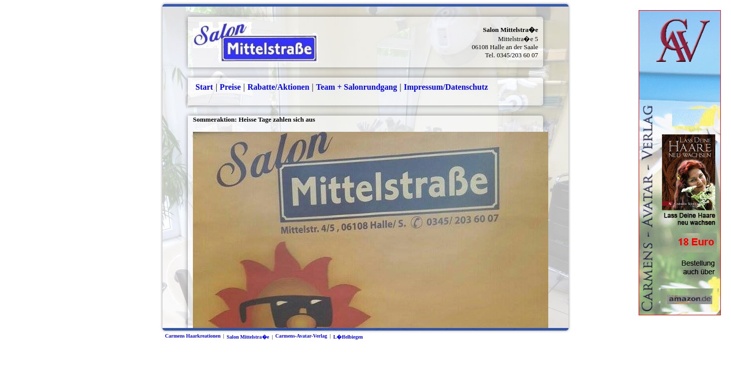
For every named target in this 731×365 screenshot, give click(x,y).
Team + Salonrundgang (356, 87)
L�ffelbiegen (348, 337)
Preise (230, 87)
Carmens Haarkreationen (193, 336)
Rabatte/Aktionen (279, 87)
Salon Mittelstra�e (248, 337)
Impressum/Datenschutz (446, 87)
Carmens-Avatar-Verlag (301, 336)
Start (204, 87)
